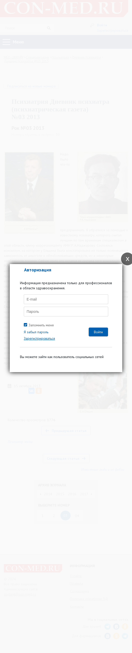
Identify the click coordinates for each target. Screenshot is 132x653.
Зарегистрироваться (39, 338)
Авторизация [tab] (37, 270)
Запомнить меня (41, 325)
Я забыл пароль (36, 332)
